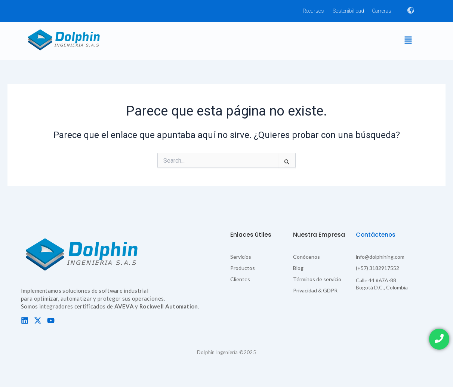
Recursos (313, 11)
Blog (298, 268)
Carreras (381, 11)
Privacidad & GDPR (315, 290)
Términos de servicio (317, 279)
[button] (408, 40)
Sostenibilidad (348, 11)
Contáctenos (376, 234)
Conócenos (306, 257)
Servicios (240, 257)
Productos (242, 268)
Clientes (240, 279)
